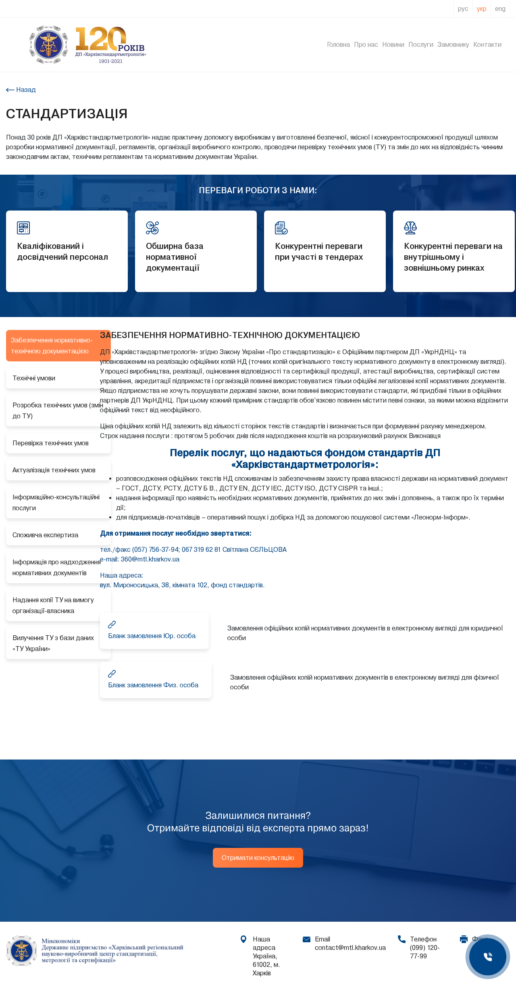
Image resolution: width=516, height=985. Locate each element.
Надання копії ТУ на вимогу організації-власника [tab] (53, 605)
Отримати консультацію (258, 858)
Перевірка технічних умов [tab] (50, 443)
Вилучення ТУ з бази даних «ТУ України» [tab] (53, 643)
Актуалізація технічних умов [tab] (54, 470)
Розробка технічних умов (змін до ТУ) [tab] (57, 410)
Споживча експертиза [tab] (45, 535)
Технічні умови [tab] (33, 378)
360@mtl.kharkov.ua (150, 559)
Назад (25, 90)
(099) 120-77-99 (425, 952)
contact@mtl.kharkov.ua (350, 948)
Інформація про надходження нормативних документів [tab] (56, 567)
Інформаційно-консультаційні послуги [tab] (56, 502)
